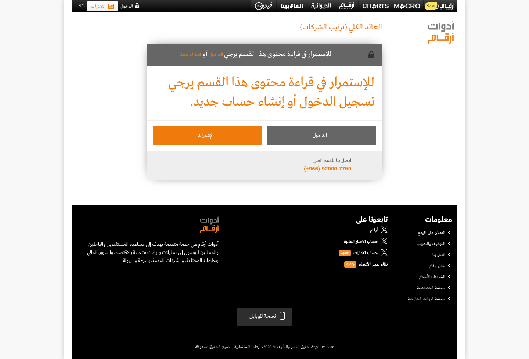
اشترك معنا (190, 54)
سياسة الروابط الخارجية (426, 299)
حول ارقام (437, 266)
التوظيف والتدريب (431, 244)
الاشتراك (102, 7)
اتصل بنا (438, 255)
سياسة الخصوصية (431, 288)
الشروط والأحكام (432, 277)
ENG (80, 5)
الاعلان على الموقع (431, 233)
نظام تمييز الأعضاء (373, 264)
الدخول (126, 7)
